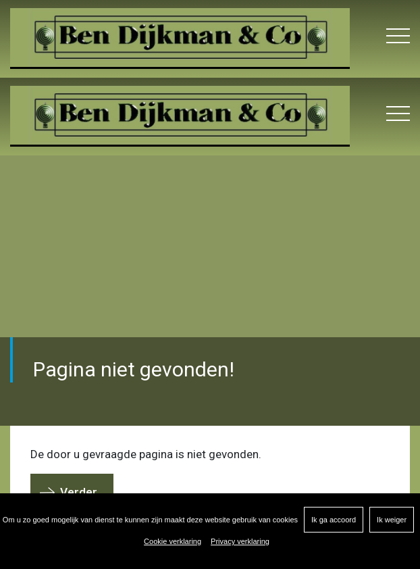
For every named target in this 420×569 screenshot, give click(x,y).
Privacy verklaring (240, 541)
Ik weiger (391, 520)
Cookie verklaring (172, 541)
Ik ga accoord (333, 520)
